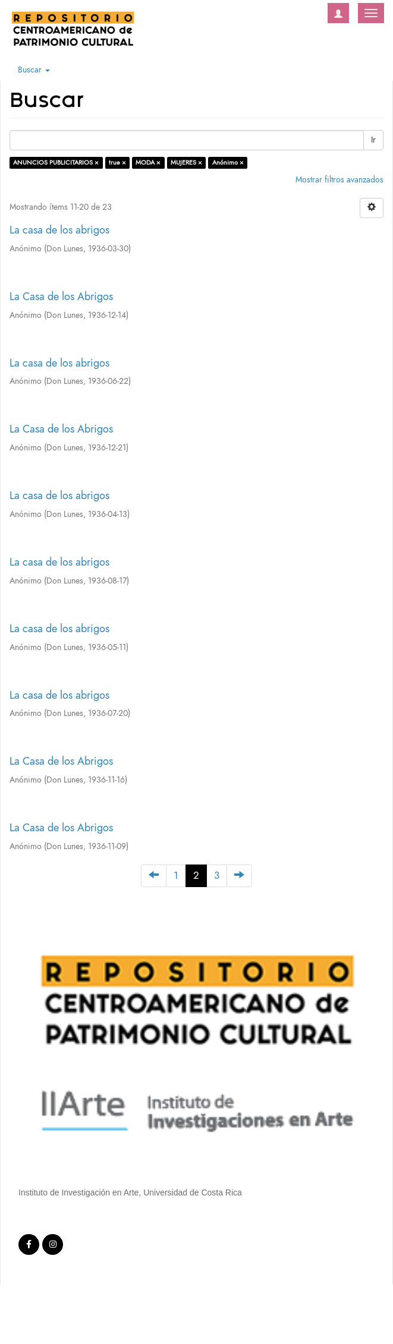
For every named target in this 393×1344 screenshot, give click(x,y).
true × (117, 162)
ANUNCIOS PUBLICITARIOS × (56, 162)
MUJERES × (186, 162)
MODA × (148, 162)
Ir (373, 140)
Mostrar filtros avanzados (339, 179)
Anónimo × (228, 162)
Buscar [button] (34, 69)
